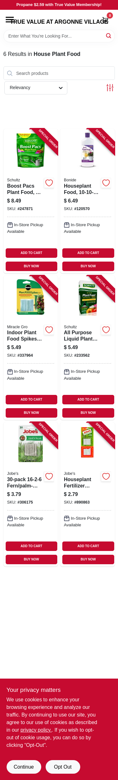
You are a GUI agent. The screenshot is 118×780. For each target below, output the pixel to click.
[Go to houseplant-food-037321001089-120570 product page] (87, 201)
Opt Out (62, 767)
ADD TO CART (31, 253)
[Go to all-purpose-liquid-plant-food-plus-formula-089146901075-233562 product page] (87, 347)
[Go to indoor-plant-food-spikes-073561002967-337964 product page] (30, 347)
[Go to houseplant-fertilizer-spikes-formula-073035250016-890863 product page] (87, 494)
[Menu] (10, 19)
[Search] (109, 35)
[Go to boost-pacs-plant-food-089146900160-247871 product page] (30, 201)
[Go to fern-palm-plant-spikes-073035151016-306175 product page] (30, 494)
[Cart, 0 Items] (105, 20)
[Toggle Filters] (110, 87)
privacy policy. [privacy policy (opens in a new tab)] (36, 730)
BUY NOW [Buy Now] (31, 266)
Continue (24, 767)
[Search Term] (59, 36)
